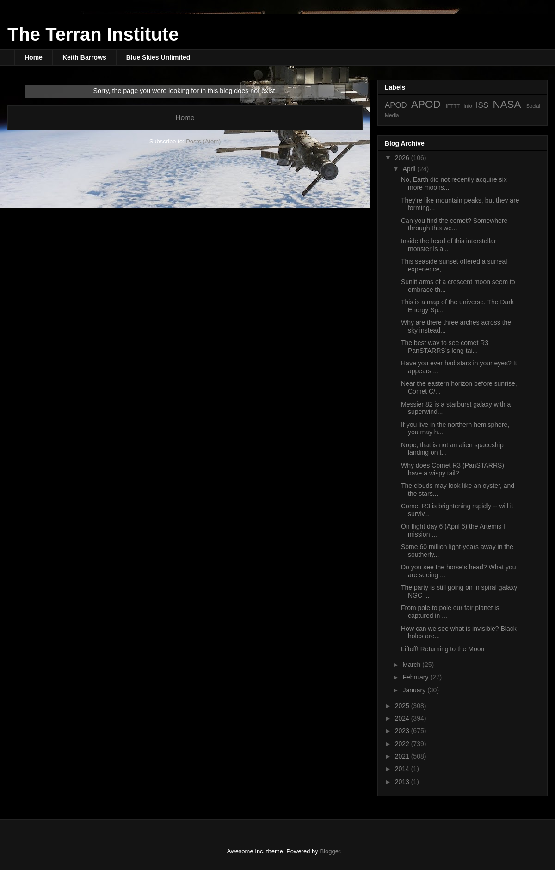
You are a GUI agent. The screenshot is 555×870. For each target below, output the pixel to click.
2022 (403, 743)
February (416, 677)
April (409, 169)
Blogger (330, 851)
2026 (403, 157)
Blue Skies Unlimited (158, 57)
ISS (482, 105)
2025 (403, 706)
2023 (403, 730)
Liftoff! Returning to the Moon (442, 649)
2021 (403, 756)
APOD (396, 105)
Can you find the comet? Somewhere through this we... (454, 224)
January (414, 690)
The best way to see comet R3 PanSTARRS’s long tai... (444, 346)
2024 (403, 718)
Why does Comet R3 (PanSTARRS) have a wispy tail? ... (452, 469)
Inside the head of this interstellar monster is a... (448, 245)
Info (467, 106)
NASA (507, 104)
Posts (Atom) (203, 141)
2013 (403, 781)
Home (34, 57)
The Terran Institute (93, 34)
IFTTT (453, 106)
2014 (403, 768)
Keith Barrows (84, 57)
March (412, 664)
